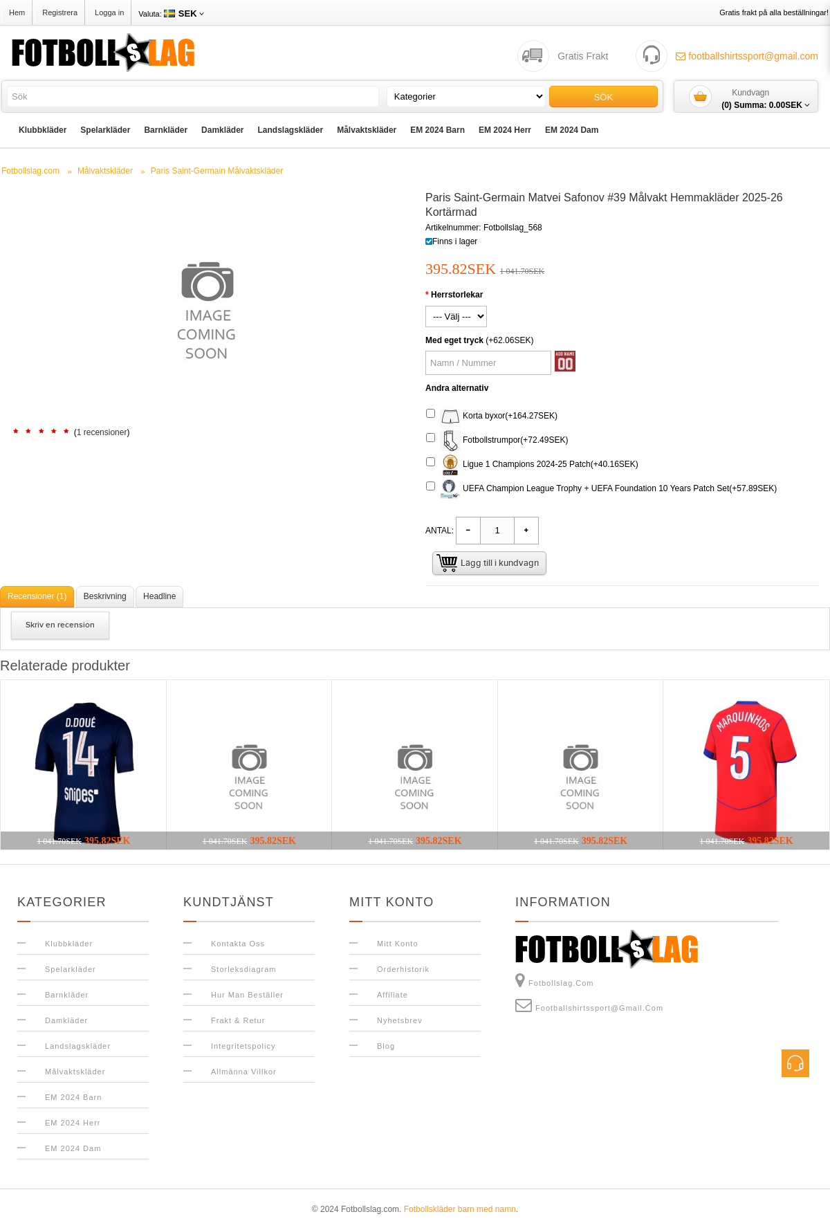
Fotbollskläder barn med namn (460, 1209)
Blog (386, 1046)
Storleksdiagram (243, 969)
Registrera (59, 12)
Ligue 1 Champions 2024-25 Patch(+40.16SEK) (532, 465)
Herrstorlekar (457, 295)
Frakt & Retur (238, 1020)
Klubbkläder (42, 130)
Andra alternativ (456, 388)
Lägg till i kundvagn (500, 563)
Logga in (109, 12)
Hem (17, 12)
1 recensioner (102, 432)
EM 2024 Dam (571, 130)
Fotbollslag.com (554, 980)
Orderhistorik (403, 969)
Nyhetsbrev (400, 1020)
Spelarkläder (105, 130)
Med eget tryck (454, 340)
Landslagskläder (290, 130)
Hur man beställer (247, 995)
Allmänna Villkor (244, 1071)
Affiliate (392, 995)
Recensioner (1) (37, 596)
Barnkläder (165, 130)
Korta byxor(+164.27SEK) (491, 416)
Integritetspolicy (243, 1046)
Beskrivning (105, 596)
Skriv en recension (60, 625)
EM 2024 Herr (505, 130)
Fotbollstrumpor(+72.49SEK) (497, 440)
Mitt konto (397, 943)
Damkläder (222, 130)
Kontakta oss (238, 943)
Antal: (439, 530)
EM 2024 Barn (437, 130)
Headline (159, 596)
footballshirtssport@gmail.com (747, 56)
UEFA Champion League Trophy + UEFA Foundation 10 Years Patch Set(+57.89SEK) (601, 489)
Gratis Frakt (582, 56)
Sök (603, 97)
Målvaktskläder (366, 130)
